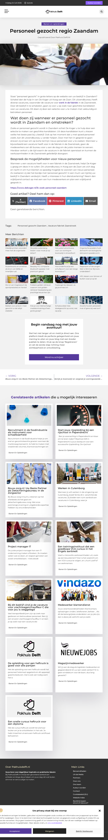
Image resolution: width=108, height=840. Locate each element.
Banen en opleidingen (54, 24)
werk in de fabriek (68, 102)
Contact (76, 791)
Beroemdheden (79, 771)
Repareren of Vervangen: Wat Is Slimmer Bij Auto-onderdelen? (90, 268)
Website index (79, 798)
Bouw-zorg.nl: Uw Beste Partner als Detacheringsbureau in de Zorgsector (27, 490)
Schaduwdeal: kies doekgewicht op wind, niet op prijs (66, 308)
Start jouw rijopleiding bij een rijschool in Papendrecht (76, 431)
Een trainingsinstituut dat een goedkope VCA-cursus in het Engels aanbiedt (76, 549)
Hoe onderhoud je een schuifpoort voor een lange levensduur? (66, 268)
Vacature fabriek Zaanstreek (62, 225)
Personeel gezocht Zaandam (32, 225)
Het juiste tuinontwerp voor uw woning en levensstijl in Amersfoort (65, 250)
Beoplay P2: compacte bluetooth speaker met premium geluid (39, 268)
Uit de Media (78, 774)
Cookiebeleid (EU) (80, 794)
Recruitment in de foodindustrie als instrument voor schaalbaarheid (27, 432)
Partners (76, 778)
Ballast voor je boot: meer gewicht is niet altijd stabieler (16, 308)
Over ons (77, 781)
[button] (99, 810)
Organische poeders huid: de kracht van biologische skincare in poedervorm (90, 250)
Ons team (77, 784)
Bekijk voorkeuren (84, 831)
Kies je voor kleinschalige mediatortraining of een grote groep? (40, 308)
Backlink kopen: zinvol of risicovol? (80, 802)
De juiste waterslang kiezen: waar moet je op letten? (40, 250)
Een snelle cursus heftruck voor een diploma (27, 722)
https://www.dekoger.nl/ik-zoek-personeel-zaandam (38, 187)
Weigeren (49, 831)
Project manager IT (19, 546)
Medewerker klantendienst (74, 604)
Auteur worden (79, 788)
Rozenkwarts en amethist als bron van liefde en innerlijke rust (16, 268)
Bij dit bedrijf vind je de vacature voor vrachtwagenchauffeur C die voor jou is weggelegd (28, 607)
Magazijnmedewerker (71, 663)
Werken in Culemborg (71, 488)
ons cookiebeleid (55, 823)
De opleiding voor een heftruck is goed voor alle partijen (28, 664)
